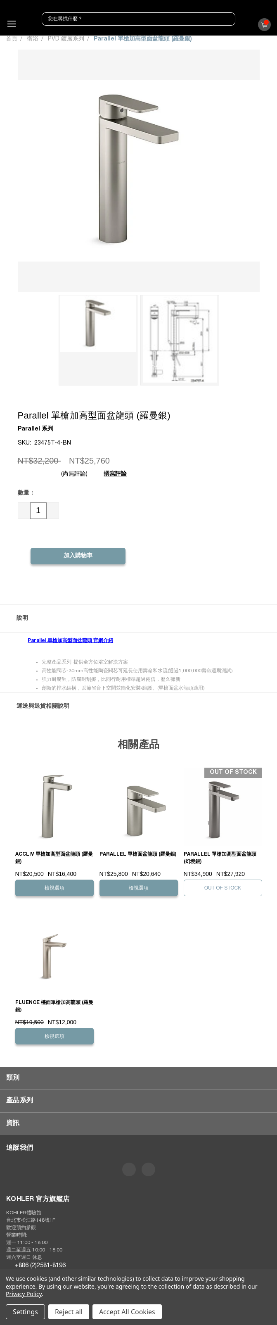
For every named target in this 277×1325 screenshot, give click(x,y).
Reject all (69, 1311)
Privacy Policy (24, 1294)
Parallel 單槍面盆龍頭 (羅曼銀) (137, 854)
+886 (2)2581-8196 (40, 1266)
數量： (26, 493)
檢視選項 (54, 888)
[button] (138, 618)
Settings (25, 1311)
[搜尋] (227, 19)
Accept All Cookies (127, 1311)
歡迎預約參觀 (21, 1227)
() (262, 26)
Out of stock (222, 888)
